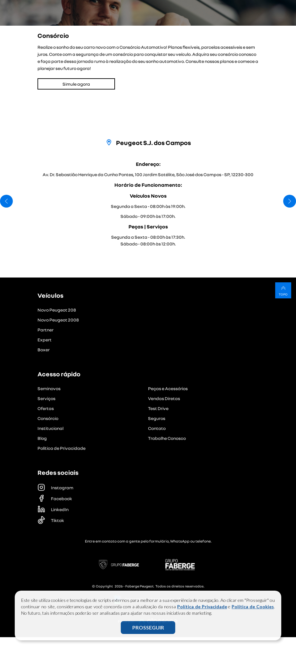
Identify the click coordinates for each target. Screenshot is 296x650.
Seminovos (49, 388)
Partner (45, 329)
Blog (42, 438)
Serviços (46, 398)
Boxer (43, 349)
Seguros (156, 418)
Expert (44, 339)
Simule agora (76, 84)
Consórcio (47, 418)
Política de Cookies (253, 606)
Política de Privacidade (202, 606)
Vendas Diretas (164, 398)
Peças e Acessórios (168, 388)
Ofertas (45, 408)
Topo (283, 290)
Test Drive (158, 408)
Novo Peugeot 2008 (58, 319)
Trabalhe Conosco (167, 438)
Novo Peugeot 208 (56, 309)
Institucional (50, 428)
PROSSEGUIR (148, 627)
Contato (157, 428)
